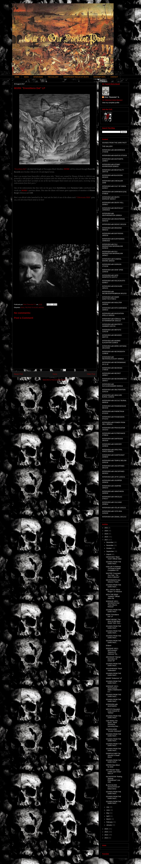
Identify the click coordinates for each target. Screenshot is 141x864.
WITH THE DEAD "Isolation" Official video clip (113, 596)
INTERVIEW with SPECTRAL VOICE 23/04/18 (112, 450)
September (110, 551)
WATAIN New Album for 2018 (113, 766)
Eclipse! (108, 645)
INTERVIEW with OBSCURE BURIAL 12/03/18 (112, 396)
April (108, 816)
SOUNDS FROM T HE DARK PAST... (113, 745)
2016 (106, 829)
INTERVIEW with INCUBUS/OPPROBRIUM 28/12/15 (114, 292)
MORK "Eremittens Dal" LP (112, 615)
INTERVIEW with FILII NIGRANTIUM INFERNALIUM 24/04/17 (112, 253)
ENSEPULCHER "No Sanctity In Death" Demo (113, 755)
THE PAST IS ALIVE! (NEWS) (34, 307)
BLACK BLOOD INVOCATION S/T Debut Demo (113, 787)
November (110, 545)
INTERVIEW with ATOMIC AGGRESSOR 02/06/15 (111, 165)
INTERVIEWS (38, 77)
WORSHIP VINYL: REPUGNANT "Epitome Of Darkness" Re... (112, 651)
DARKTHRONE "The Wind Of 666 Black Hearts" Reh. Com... (113, 621)
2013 (106, 838)
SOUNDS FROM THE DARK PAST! (114, 143)
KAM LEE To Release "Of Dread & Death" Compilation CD (113, 568)
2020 (106, 531)
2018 (106, 537)
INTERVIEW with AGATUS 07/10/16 (114, 155)
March (108, 819)
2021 (106, 528)
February (109, 822)
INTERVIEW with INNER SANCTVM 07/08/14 (110, 298)
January (109, 825)
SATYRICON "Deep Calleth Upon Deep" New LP (113, 771)
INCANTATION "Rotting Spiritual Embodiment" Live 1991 (114, 779)
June (108, 810)
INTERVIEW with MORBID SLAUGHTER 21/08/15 (111, 341)
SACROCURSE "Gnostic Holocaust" (113, 730)
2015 (106, 832)
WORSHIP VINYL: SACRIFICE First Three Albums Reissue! (112, 604)
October (109, 548)
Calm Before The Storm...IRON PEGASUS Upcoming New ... (113, 723)
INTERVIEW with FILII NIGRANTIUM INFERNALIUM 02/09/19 (112, 246)
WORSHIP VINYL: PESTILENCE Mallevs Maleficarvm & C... (114, 689)
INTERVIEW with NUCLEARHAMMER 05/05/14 (112, 385)
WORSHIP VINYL (99, 77)
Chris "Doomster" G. (111, 97)
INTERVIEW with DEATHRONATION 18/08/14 (112, 214)
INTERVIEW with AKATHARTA (112, 705)
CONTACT (114, 77)
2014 (106, 835)
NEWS (26, 77)
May (108, 813)
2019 (106, 534)
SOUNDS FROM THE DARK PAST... (113, 563)
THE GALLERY (53, 77)
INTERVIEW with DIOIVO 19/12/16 (114, 224)
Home (55, 374)
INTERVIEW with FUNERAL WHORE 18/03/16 (111, 260)
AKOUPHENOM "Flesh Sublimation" (114, 669)
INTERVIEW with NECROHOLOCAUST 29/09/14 (113, 358)
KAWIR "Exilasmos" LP (114, 678)
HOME (17, 77)
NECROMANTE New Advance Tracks (113, 581)
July (107, 807)
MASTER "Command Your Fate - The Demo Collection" (113, 575)
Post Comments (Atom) (58, 380)
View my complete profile (110, 102)
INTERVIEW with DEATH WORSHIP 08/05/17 (110, 198)
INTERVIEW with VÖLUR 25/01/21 (114, 508)
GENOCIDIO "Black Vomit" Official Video (114, 558)
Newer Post (18, 374)
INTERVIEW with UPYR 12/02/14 (113, 477)
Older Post (91, 374)
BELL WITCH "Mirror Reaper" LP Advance (114, 590)
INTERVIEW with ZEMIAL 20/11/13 (114, 517)
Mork (22, 307)
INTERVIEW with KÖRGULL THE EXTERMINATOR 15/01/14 (113, 320)
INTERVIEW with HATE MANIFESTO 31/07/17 (110, 276)
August (108, 554)
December (110, 542)
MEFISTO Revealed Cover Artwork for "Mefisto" (113, 711)
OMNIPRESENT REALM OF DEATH (76, 77)
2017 (106, 540)
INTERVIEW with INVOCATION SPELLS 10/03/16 (113, 314)
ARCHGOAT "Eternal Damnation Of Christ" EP (113, 659)
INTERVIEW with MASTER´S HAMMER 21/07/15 (112, 325)
